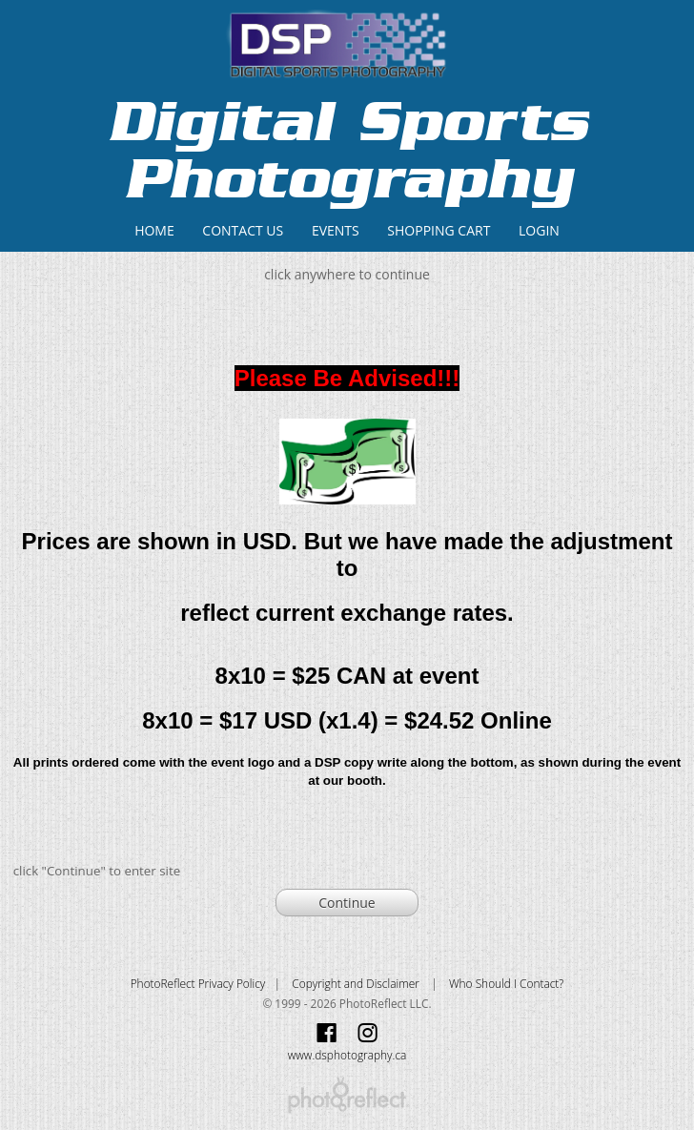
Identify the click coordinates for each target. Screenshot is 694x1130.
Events (335, 230)
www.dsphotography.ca (347, 1054)
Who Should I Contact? (506, 983)
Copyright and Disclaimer (357, 983)
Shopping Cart (438, 230)
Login (539, 230)
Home (154, 230)
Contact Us (242, 230)
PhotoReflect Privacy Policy (198, 983)
